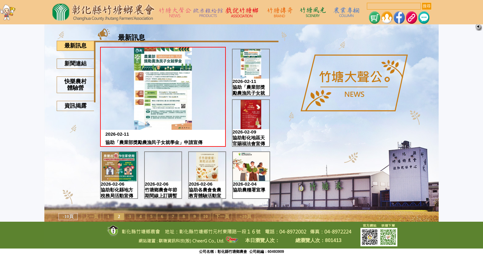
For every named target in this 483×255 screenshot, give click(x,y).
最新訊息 (75, 46)
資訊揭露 (75, 106)
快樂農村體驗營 (75, 84)
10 (205, 216)
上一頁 (91, 216)
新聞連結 (75, 63)
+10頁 (245, 216)
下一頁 (222, 216)
